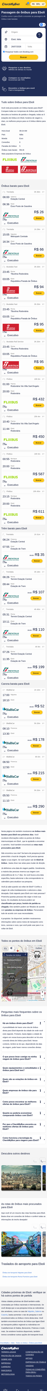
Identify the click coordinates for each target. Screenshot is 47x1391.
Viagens (30, 1366)
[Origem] (26, 32)
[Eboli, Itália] (26, 39)
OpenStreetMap (33, 1000)
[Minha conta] (27, 3)
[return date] (35, 47)
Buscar (39, 218)
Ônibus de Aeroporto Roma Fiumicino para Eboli (20, 1277)
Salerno (38, 1311)
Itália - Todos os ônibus (19, 1343)
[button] (37, 954)
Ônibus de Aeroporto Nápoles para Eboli (17, 1273)
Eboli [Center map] (38, 948)
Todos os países (34, 1376)
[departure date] (17, 47)
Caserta (4, 1315)
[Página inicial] (12, 4)
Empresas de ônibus (36, 1362)
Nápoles (31, 1311)
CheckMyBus (5, 1343)
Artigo (29, 1358)
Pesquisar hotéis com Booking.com (19, 52)
